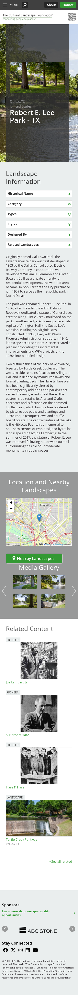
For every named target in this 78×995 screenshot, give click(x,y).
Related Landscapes (23, 244)
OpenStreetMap (58, 545)
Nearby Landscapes (33, 558)
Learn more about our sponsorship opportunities (26, 913)
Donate (68, 5)
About (51, 5)
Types (12, 214)
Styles (12, 224)
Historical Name (20, 193)
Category (15, 204)
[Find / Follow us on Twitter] (13, 950)
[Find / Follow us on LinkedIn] (28, 950)
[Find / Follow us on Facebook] (5, 950)
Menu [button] (14, 5)
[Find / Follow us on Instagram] (20, 950)
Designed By (17, 234)
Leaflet (47, 545)
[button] (25, 5)
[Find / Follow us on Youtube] (35, 950)
